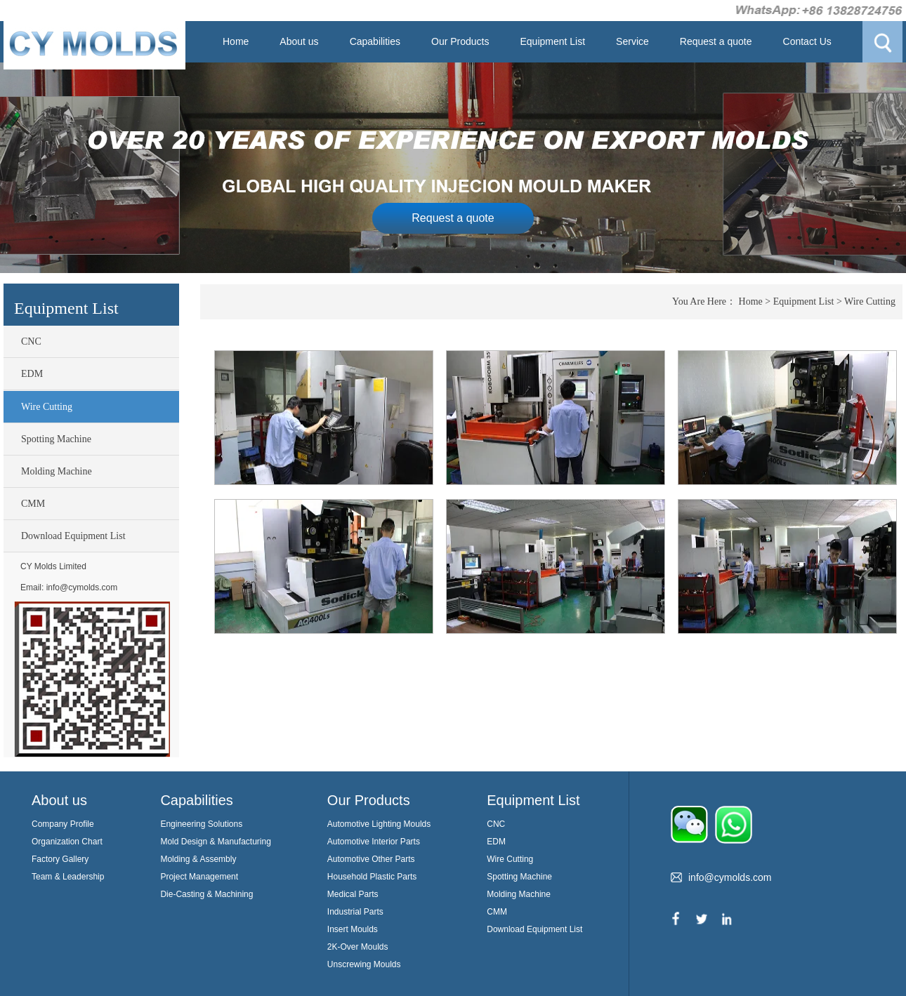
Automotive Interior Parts (373, 841)
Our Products (460, 41)
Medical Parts (353, 894)
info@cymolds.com (82, 587)
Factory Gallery (60, 859)
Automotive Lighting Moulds (379, 824)
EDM (32, 373)
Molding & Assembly (198, 859)
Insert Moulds (352, 929)
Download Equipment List (73, 536)
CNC (31, 341)
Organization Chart (67, 841)
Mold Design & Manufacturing (215, 841)
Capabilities (375, 41)
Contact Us (807, 41)
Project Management (199, 877)
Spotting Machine (56, 439)
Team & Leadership (68, 877)
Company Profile (63, 824)
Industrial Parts (355, 912)
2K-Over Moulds (357, 947)
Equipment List (552, 41)
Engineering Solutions (201, 824)
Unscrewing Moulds (364, 964)
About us (299, 41)
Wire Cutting (46, 406)
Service (632, 41)
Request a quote (716, 41)
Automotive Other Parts (371, 859)
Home (236, 41)
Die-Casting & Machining (206, 894)
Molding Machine (56, 471)
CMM (33, 503)
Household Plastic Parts (371, 877)
